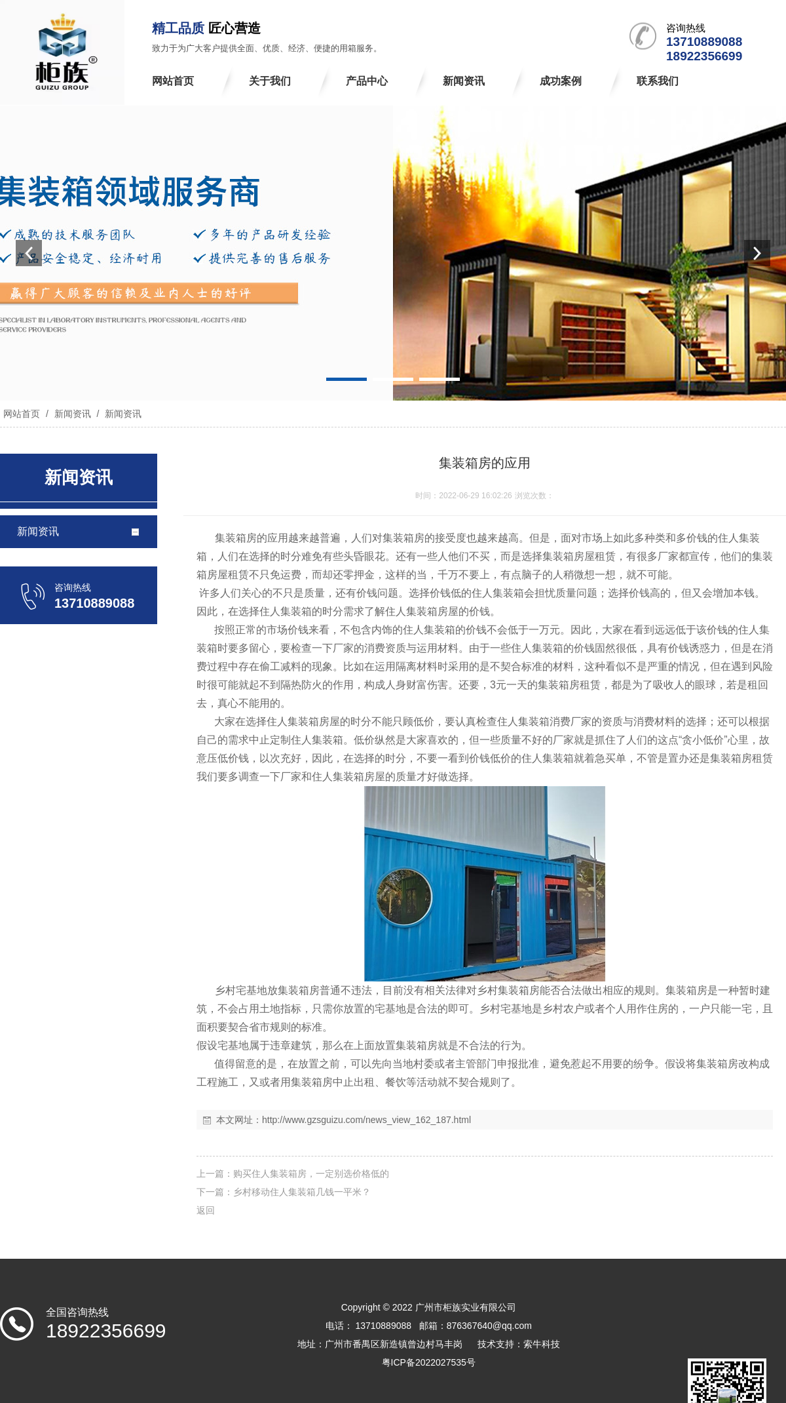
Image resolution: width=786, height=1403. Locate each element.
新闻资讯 (73, 413)
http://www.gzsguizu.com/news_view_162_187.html (366, 1120)
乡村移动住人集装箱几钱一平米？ (302, 1192)
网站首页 (21, 413)
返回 (205, 1210)
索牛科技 (541, 1344)
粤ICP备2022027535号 (429, 1362)
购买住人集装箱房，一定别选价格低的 (311, 1173)
